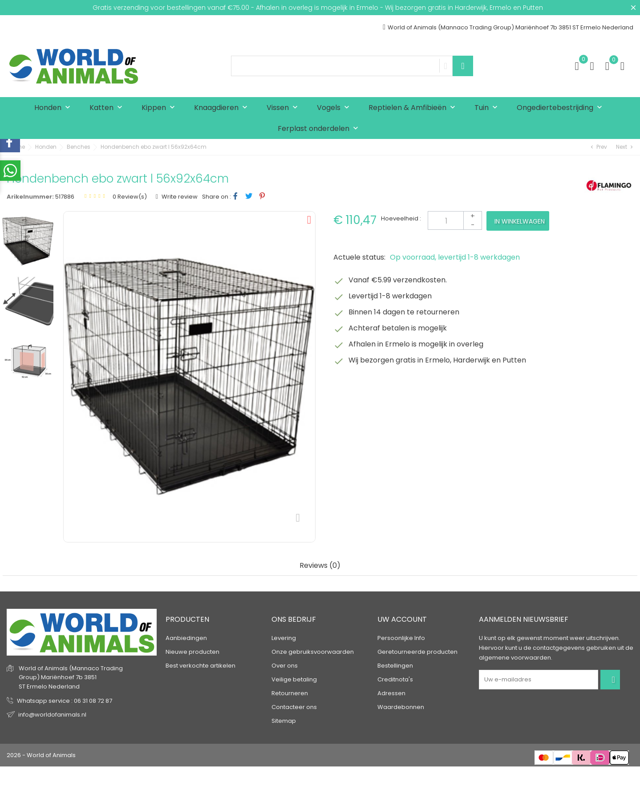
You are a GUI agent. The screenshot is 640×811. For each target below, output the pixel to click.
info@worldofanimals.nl (52, 714)
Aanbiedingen (186, 638)
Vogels (335, 108)
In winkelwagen (519, 221)
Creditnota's (395, 679)
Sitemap (283, 721)
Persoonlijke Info (401, 638)
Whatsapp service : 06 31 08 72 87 (64, 701)
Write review (179, 196)
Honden (54, 108)
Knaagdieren (222, 108)
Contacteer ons (294, 707)
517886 (64, 196)
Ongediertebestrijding (561, 108)
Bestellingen (395, 665)
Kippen (160, 108)
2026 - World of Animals (41, 755)
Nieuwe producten (192, 652)
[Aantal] (455, 220)
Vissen (284, 108)
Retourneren (289, 693)
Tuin (488, 108)
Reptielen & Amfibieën (414, 108)
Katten (107, 108)
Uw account (402, 619)
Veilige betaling (294, 679)
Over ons (284, 665)
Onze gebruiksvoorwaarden (312, 652)
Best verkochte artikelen (200, 665)
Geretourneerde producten (417, 652)
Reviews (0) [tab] (320, 566)
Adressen (391, 693)
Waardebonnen (400, 707)
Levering (283, 638)
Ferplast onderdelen (320, 129)
